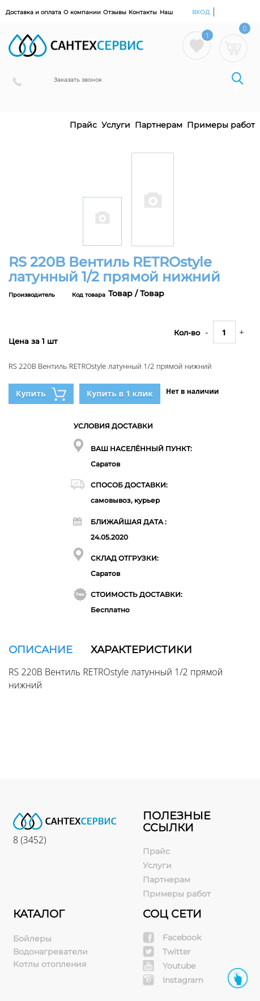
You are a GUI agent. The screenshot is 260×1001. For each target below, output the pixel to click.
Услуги (115, 125)
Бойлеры (32, 938)
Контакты (143, 12)
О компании (82, 12)
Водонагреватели (50, 952)
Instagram (183, 980)
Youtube (179, 966)
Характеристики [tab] (141, 650)
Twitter (177, 952)
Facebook (182, 937)
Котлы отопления (49, 964)
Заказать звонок (78, 79)
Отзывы (114, 12)
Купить (41, 394)
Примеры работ (221, 125)
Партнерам (158, 125)
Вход (201, 12)
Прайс (83, 125)
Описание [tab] (40, 650)
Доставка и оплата (33, 12)
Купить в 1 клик (120, 393)
